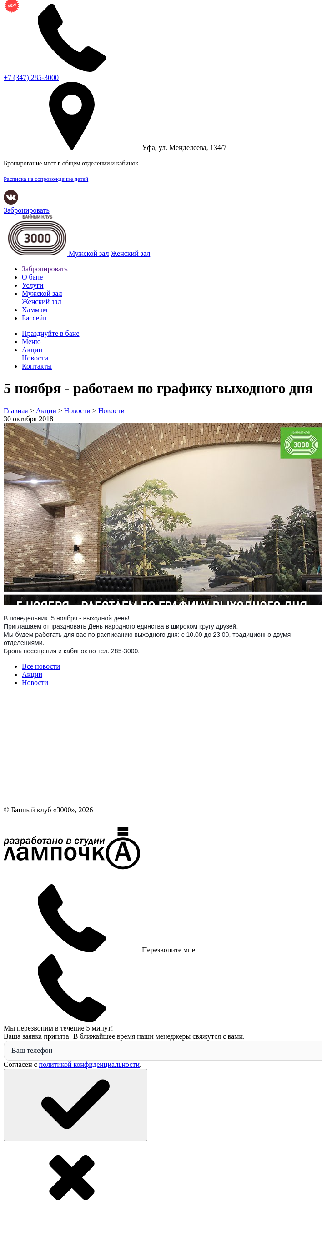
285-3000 (31, 77)
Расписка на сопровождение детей (46, 179)
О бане (32, 277)
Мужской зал (89, 253)
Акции (46, 411)
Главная (16, 411)
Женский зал (131, 253)
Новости (77, 411)
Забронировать (27, 210)
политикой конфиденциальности (89, 1064)
